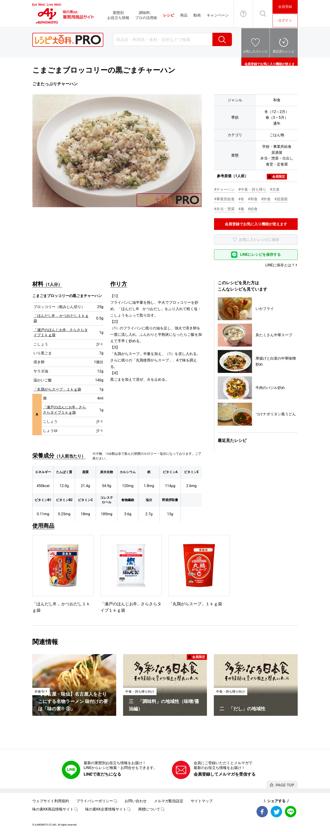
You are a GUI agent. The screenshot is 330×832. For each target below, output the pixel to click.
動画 (197, 15)
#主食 (275, 189)
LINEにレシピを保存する (260, 254)
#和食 (253, 199)
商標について (149, 809)
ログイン (285, 20)
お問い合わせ (243, 14)
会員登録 (285, 7)
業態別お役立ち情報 (118, 15)
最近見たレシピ (284, 51)
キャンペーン (218, 15)
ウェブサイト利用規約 (50, 801)
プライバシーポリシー (94, 801)
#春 (241, 209)
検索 (222, 39)
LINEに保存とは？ (280, 265)
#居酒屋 (281, 199)
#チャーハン (224, 189)
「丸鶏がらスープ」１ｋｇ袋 (57, 389)
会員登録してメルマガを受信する (225, 774)
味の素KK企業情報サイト (105, 809)
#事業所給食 (224, 199)
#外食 (266, 199)
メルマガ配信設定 (168, 801)
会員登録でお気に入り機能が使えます (269, 61)
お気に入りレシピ (255, 51)
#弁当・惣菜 (224, 209)
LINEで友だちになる (102, 774)
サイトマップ (202, 801)
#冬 (241, 199)
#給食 (253, 209)
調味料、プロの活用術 (146, 15)
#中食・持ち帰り (252, 189)
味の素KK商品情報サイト (53, 809)
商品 (183, 15)
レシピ (168, 15)
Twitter (276, 811)
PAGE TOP (285, 785)
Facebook (262, 811)
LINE (290, 811)
